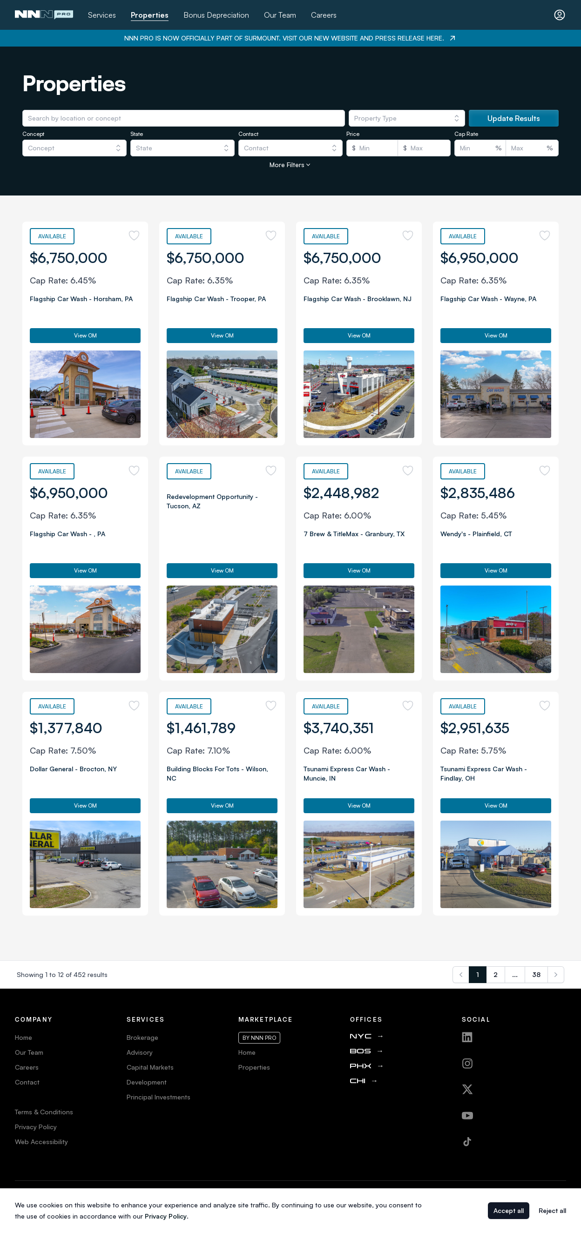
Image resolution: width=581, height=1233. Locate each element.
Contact (27, 1082)
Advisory (140, 1052)
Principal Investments (158, 1097)
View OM (85, 335)
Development (147, 1082)
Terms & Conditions (44, 1112)
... (515, 974)
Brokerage (142, 1037)
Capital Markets (150, 1067)
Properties (150, 15)
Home (23, 1037)
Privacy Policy (36, 1127)
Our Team (280, 15)
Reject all (552, 1210)
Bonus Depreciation (216, 15)
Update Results (513, 118)
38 (536, 974)
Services (102, 15)
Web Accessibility (41, 1141)
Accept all (508, 1210)
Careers (324, 15)
